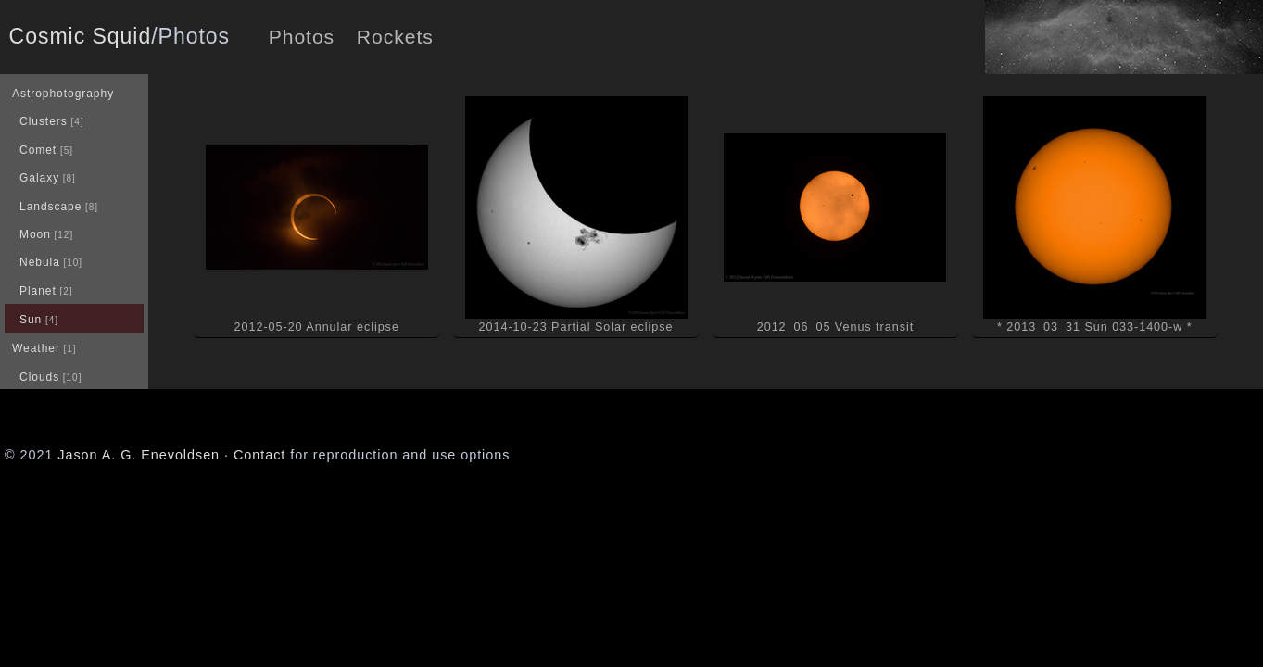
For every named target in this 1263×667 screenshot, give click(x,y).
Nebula (39, 262)
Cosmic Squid (80, 36)
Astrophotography (63, 93)
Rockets (395, 36)
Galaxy (39, 177)
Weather (36, 348)
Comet (38, 150)
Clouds (39, 377)
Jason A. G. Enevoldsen (138, 454)
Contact (259, 454)
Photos (302, 36)
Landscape (50, 206)
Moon (35, 234)
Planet (38, 290)
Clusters (43, 121)
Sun (30, 319)
